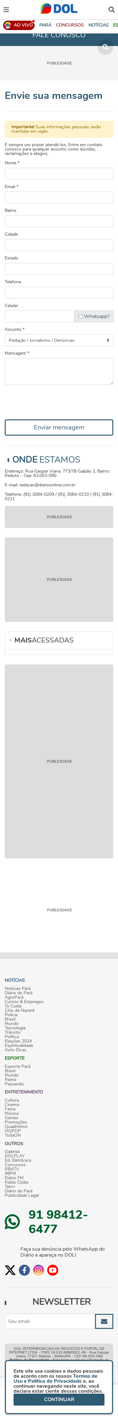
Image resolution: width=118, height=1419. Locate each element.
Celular (11, 306)
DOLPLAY (15, 1156)
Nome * (12, 163)
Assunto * (15, 329)
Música (12, 1113)
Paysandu (14, 1084)
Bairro (10, 210)
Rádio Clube (16, 1182)
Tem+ (10, 1187)
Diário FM (14, 1178)
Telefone (13, 282)
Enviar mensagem (59, 427)
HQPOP (13, 1131)
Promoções (16, 1122)
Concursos (15, 1165)
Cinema (12, 1105)
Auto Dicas (15, 1050)
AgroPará (14, 997)
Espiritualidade (19, 1045)
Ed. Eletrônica (18, 1160)
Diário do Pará (18, 993)
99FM (10, 1173)
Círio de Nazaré (19, 1010)
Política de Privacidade (29, 1359)
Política (12, 1037)
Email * (11, 187)
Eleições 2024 (18, 1041)
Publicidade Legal (22, 1195)
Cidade (11, 234)
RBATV (12, 1169)
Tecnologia (15, 1028)
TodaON (13, 1135)
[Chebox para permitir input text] (81, 317)
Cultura (12, 1100)
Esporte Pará (17, 1066)
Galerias (12, 1152)
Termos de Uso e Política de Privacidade (56, 1379)
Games (11, 1118)
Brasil (10, 1019)
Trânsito (12, 1032)
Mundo (12, 1024)
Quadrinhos (16, 1126)
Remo (10, 1080)
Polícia (11, 1015)
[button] (70, 25)
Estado (11, 258)
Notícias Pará (18, 988)
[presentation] (52, 402)
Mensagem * (17, 353)
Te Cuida (13, 1006)
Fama (10, 1109)
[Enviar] (104, 1321)
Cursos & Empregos (24, 1002)
